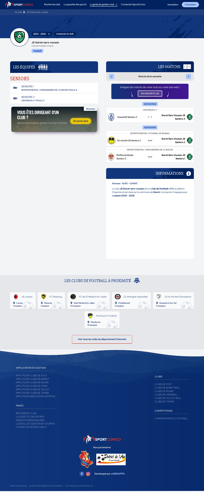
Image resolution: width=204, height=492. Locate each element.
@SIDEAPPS (118, 475)
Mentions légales (18, 487)
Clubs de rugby (164, 392)
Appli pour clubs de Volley (33, 390)
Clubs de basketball (167, 389)
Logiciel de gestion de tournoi (35, 425)
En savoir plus (80, 121)
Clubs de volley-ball (168, 399)
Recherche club (26, 414)
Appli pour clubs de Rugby (32, 383)
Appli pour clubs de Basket (32, 380)
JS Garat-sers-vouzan (37, 12)
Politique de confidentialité (79, 487)
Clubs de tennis (164, 403)
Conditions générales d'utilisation (46, 487)
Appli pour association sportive (35, 397)
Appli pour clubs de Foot (31, 376)
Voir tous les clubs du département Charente (102, 340)
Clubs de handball (166, 396)
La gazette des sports (30, 418)
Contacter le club (64, 33)
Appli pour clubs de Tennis (32, 394)
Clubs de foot (163, 385)
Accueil (18, 12)
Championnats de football (171, 419)
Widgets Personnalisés (30, 421)
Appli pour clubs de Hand (31, 387)
